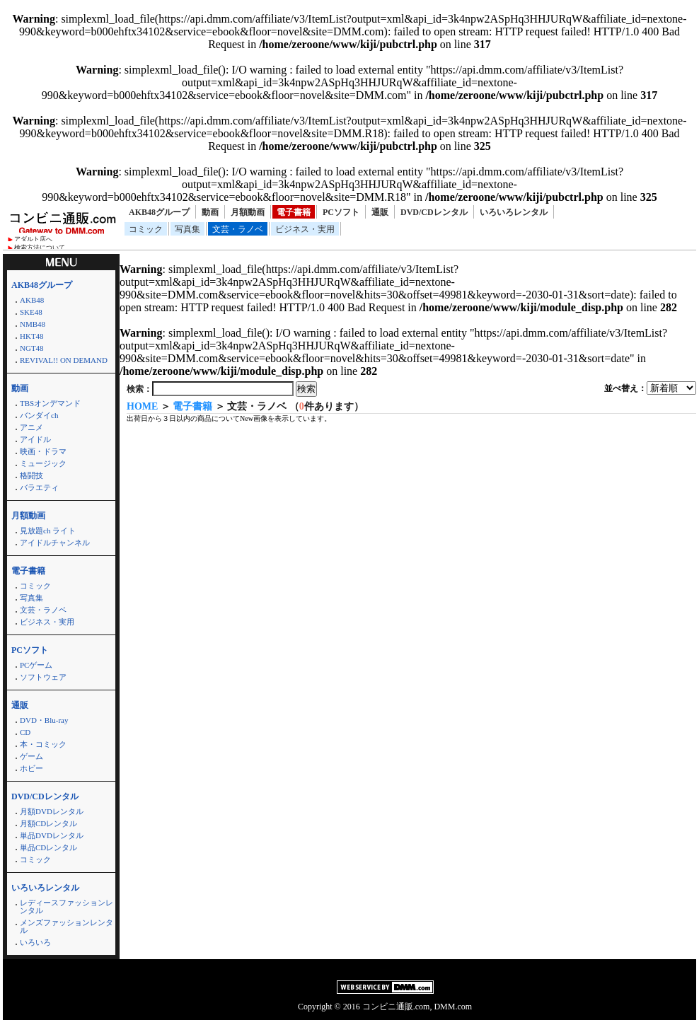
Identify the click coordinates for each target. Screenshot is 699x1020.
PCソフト (341, 212)
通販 (379, 212)
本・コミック (43, 744)
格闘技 (31, 475)
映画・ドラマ (43, 451)
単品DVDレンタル (51, 835)
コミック (146, 229)
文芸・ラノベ (237, 229)
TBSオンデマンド (50, 403)
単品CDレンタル (48, 847)
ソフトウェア (43, 677)
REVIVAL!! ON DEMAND (64, 360)
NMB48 (32, 324)
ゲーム (31, 756)
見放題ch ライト (48, 530)
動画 (210, 212)
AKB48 (32, 300)
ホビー (31, 768)
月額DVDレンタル (51, 811)
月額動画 (248, 212)
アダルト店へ (33, 239)
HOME (142, 406)
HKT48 (32, 336)
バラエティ (39, 487)
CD (25, 732)
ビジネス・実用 (305, 229)
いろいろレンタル (514, 212)
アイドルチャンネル (55, 542)
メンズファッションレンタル (66, 926)
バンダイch (39, 415)
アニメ (31, 427)
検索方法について (39, 247)
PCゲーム (36, 665)
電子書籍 (294, 212)
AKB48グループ (159, 212)
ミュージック (43, 463)
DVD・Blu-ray (44, 720)
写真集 (187, 229)
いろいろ (35, 942)
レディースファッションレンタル (66, 906)
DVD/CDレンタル (434, 212)
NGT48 (32, 348)
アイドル (35, 439)
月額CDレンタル (48, 823)
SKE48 (31, 312)
